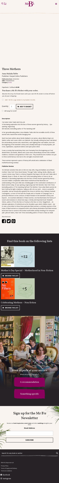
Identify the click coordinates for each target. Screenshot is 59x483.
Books (10, 82)
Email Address (29, 428)
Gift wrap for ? (9, 111)
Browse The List (11, 276)
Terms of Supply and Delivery (9, 468)
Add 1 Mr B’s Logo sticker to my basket (20, 100)
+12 (24, 256)
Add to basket (26, 107)
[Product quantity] (12, 106)
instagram (7, 479)
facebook (6, 475)
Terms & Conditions (6, 470)
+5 (24, 288)
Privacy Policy (4, 465)
